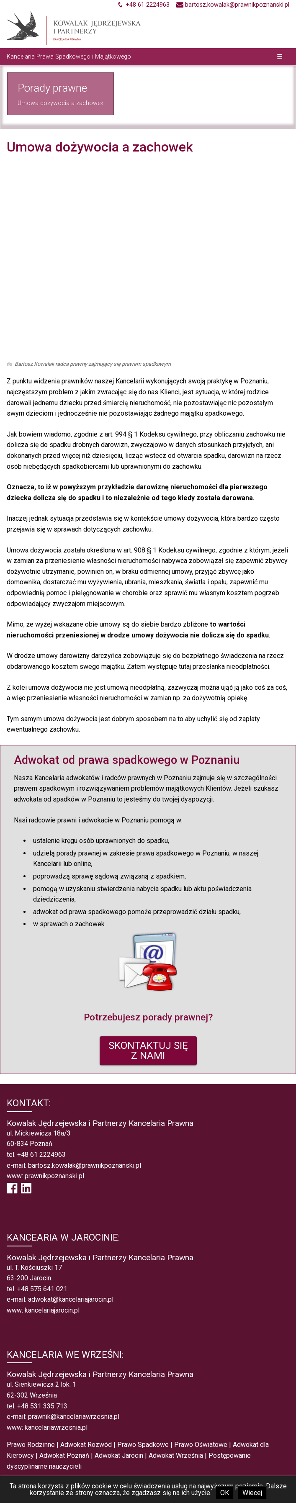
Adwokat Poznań (64, 1455)
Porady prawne (52, 88)
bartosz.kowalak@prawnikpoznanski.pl (84, 1165)
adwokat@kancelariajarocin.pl (70, 1299)
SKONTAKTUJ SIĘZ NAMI (148, 1050)
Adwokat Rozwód (86, 1445)
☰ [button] (280, 57)
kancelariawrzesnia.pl (56, 1427)
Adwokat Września (176, 1455)
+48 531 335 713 (42, 1406)
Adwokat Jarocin (119, 1455)
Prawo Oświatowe (200, 1445)
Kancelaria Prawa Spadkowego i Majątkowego (69, 56)
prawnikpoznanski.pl (54, 1176)
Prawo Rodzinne (31, 1445)
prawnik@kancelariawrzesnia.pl (73, 1417)
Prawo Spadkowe (143, 1445)
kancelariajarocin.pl (52, 1310)
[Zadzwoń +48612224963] (142, 5)
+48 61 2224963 (41, 1155)
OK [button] (224, 1493)
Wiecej (252, 1493)
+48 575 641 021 (42, 1289)
